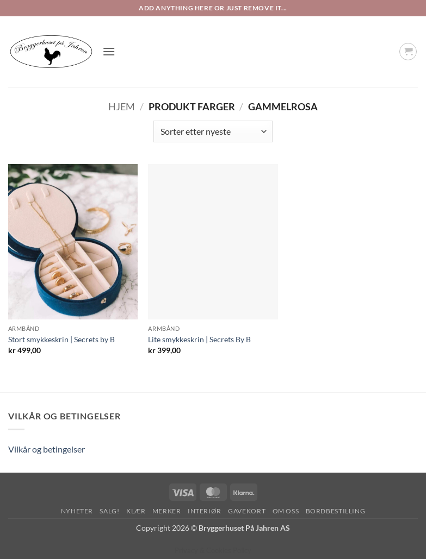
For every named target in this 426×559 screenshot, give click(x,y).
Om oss (286, 511)
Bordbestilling (336, 511)
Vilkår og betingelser (46, 449)
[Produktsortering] (212, 131)
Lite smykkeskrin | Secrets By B (199, 339)
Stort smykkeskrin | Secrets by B (61, 339)
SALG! (109, 511)
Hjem (121, 106)
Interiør (204, 511)
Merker (166, 511)
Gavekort (247, 511)
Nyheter (77, 511)
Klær (135, 511)
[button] (108, 51)
